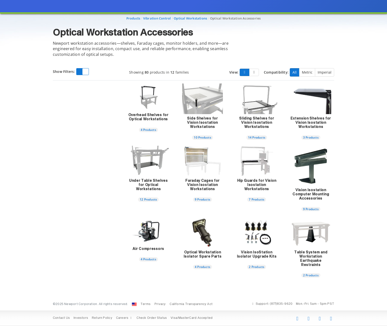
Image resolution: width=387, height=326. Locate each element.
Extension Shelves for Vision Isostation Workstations (310, 123)
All (294, 72)
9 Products (202, 199)
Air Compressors (148, 249)
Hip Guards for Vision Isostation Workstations (256, 185)
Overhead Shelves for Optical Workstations (148, 117)
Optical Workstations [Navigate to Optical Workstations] (190, 18)
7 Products (256, 199)
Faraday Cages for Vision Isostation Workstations (202, 185)
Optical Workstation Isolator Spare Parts (203, 254)
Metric (307, 72)
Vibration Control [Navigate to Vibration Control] (157, 18)
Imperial (324, 72)
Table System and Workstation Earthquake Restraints (310, 259)
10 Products (202, 137)
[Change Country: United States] (134, 304)
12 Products (148, 199)
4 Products (148, 130)
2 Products (256, 267)
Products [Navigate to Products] (133, 18)
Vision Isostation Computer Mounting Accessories (310, 194)
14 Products (256, 137)
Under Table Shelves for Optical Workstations (148, 185)
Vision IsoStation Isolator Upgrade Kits (257, 254)
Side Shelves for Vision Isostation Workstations (202, 123)
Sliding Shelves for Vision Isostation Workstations (256, 123)
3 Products (311, 137)
